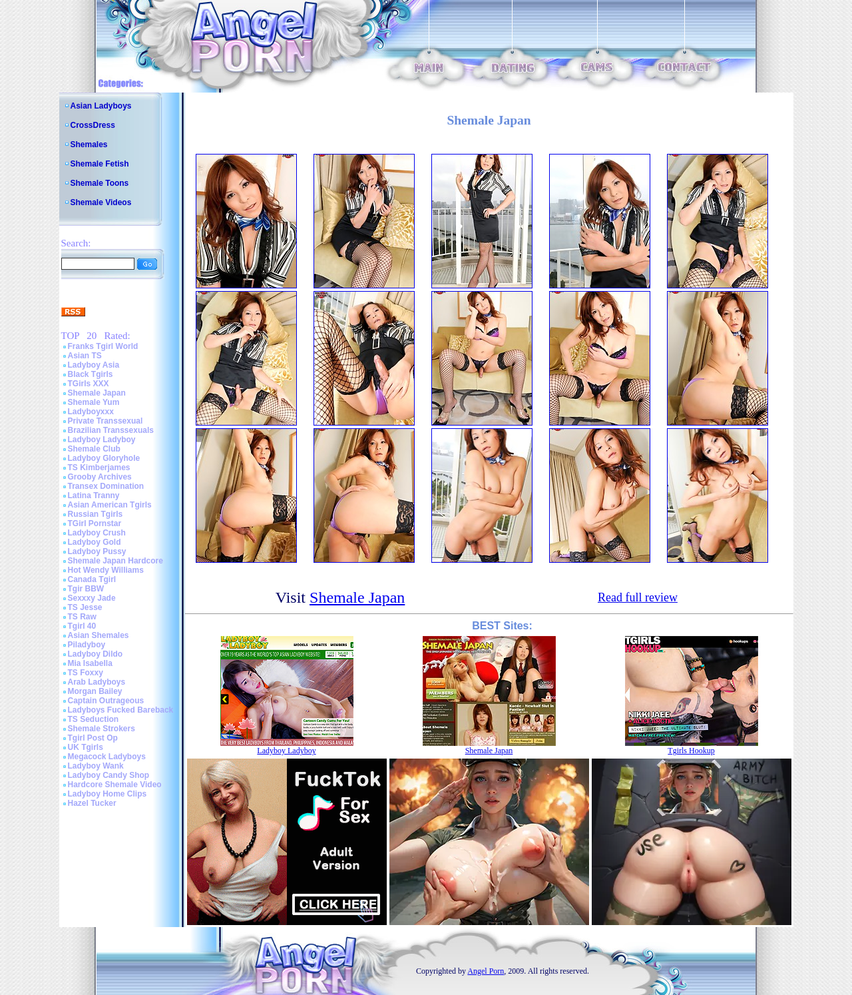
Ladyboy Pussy (97, 551)
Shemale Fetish (100, 163)
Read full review (638, 597)
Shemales (89, 144)
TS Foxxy (85, 672)
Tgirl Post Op (93, 738)
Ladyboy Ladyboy (102, 439)
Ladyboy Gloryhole (104, 458)
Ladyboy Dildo (95, 654)
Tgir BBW (86, 588)
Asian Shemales (98, 635)
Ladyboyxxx (91, 411)
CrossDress (93, 125)
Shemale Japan (97, 393)
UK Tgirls (85, 747)
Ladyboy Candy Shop (109, 775)
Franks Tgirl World (103, 346)
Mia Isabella (90, 663)
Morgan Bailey (95, 691)
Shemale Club (94, 449)
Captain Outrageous (106, 700)
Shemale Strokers (101, 728)
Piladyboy (87, 644)
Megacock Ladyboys (107, 756)
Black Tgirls (90, 374)
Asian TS (85, 355)
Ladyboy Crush (97, 532)
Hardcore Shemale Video (115, 784)
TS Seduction (93, 719)
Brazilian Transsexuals (111, 430)
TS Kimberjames (99, 467)
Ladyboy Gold (94, 542)
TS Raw (82, 616)
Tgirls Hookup (691, 750)
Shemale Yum (94, 402)
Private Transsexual (105, 421)
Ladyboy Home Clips (107, 794)
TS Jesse (85, 607)
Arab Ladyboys (97, 682)
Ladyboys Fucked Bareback (121, 710)
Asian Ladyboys (101, 106)
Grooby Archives (100, 477)
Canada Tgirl (92, 579)
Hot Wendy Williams (106, 570)
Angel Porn (485, 971)
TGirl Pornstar (95, 523)
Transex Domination (106, 486)
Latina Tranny (94, 495)
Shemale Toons (100, 183)
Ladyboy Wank (96, 766)
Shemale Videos (101, 202)
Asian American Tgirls (110, 504)
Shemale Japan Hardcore (115, 560)
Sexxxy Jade (92, 598)
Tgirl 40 (82, 626)
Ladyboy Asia (94, 365)
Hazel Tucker (92, 803)
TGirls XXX (88, 383)
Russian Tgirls (95, 514)
